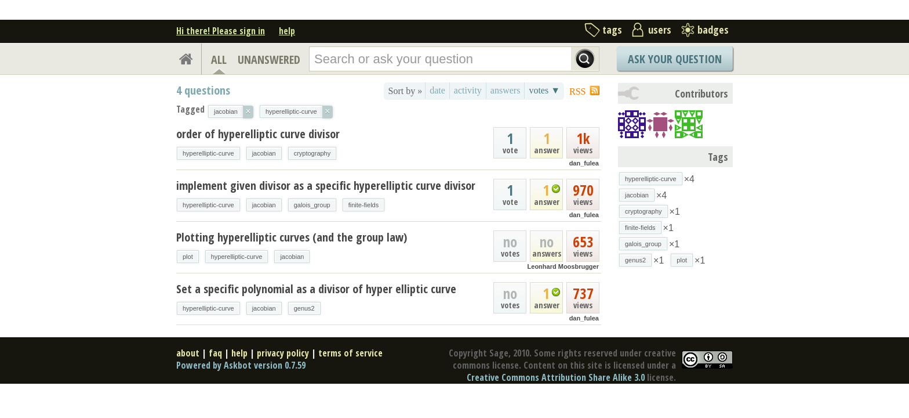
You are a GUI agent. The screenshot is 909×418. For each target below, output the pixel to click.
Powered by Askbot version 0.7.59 (241, 365)
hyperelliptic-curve (208, 153)
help (287, 30)
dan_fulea (584, 163)
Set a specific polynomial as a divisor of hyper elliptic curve (316, 289)
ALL (219, 59)
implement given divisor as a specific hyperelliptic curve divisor (325, 185)
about (187, 353)
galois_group (312, 204)
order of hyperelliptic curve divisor (258, 134)
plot (188, 256)
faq (215, 353)
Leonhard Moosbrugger (563, 266)
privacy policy (283, 353)
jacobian (264, 153)
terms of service (350, 353)
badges (713, 30)
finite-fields (363, 204)
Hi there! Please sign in (220, 30)
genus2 (304, 308)
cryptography (312, 153)
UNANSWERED (269, 59)
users (659, 30)
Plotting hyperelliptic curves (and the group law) (291, 237)
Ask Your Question (675, 59)
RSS (577, 91)
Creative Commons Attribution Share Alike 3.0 (556, 377)
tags (612, 30)
